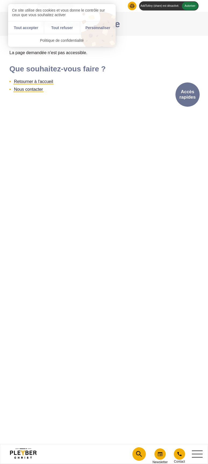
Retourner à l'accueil (33, 81)
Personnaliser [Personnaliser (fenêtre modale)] (97, 28)
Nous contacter (28, 89)
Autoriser (190, 5)
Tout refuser (62, 28)
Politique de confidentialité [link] (62, 40)
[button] (132, 6)
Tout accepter (26, 28)
